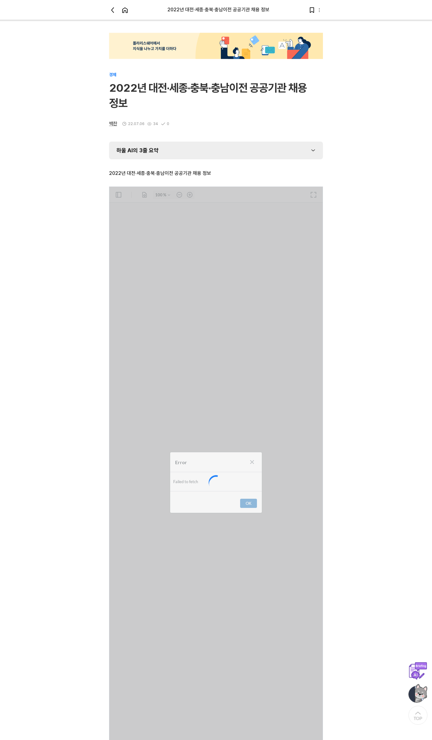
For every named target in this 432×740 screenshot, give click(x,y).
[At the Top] (417, 715)
